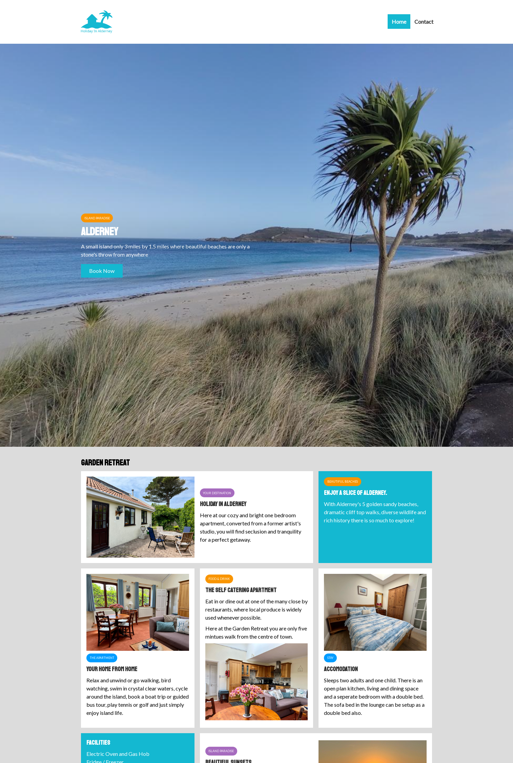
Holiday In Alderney (223, 504)
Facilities (98, 743)
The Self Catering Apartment (240, 590)
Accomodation (341, 669)
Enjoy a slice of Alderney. (355, 493)
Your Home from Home (111, 669)
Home (399, 21)
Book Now (102, 270)
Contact (423, 21)
